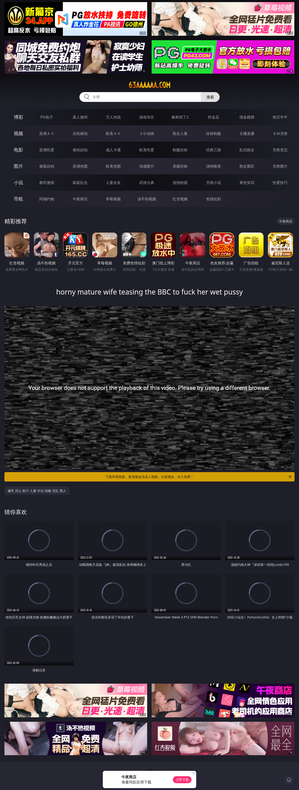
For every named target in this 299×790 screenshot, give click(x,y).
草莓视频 (113, 198)
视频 (18, 133)
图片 (18, 166)
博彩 (18, 117)
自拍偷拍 (80, 133)
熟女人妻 (180, 133)
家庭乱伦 (80, 182)
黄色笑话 (246, 182)
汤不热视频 (146, 198)
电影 (18, 150)
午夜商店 (80, 198)
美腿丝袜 (180, 166)
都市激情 (46, 182)
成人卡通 (113, 149)
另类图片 (280, 166)
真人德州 (80, 117)
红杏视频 (180, 198)
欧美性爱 (146, 149)
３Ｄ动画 (146, 133)
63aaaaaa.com (149, 85)
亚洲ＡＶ (46, 133)
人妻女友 (113, 182)
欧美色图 (113, 166)
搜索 (210, 97)
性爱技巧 (280, 182)
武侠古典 (146, 182)
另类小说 (213, 182)
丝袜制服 (213, 133)
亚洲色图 (80, 166)
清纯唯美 (213, 166)
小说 (18, 182)
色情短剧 (213, 198)
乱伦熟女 (246, 149)
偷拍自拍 (80, 149)
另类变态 (280, 149)
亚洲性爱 (46, 149)
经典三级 (213, 149)
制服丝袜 (180, 149)
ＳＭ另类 (280, 133)
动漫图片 (146, 166)
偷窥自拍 (46, 166)
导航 (18, 199)
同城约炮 (46, 198)
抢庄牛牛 (280, 117)
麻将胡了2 (180, 117)
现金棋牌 (246, 117)
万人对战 (113, 117)
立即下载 (182, 779)
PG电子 (46, 117)
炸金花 (213, 117)
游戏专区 (146, 117)
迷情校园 (180, 182)
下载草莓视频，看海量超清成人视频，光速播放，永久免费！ (198, 477)
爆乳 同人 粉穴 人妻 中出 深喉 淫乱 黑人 (37, 490)
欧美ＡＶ (113, 133)
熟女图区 (246, 166)
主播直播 (246, 133)
